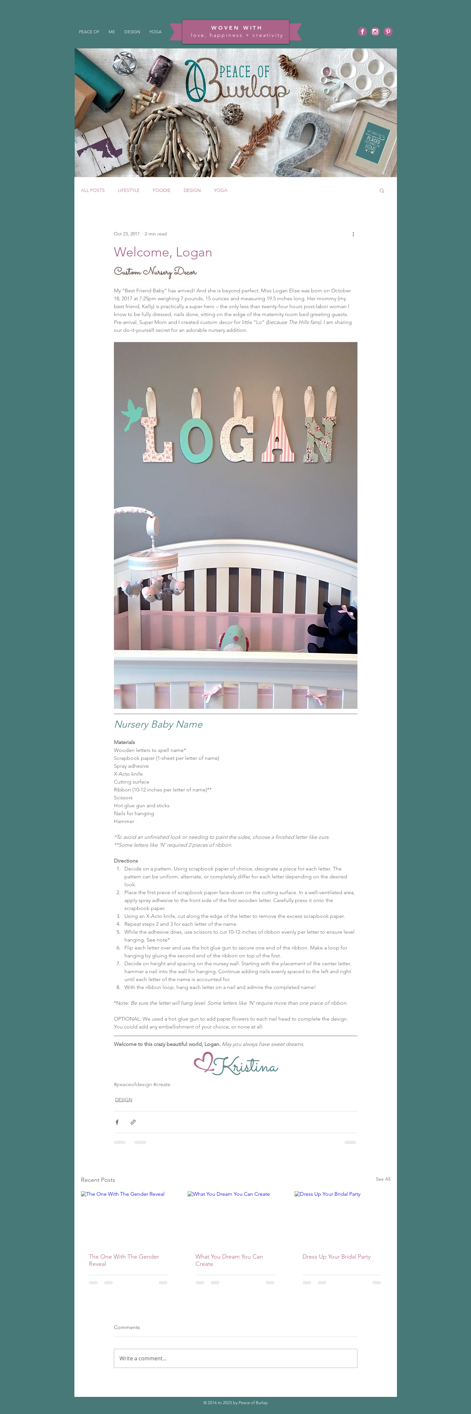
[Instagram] (375, 32)
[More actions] (353, 234)
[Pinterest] (388, 32)
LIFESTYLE (129, 190)
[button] (382, 190)
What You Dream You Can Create (229, 1260)
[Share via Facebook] (117, 1122)
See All (383, 1179)
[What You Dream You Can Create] (235, 1218)
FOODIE (161, 190)
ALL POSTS (93, 190)
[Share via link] (133, 1122)
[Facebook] (362, 32)
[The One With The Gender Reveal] (129, 1218)
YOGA (220, 190)
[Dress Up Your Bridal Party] (342, 1218)
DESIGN (192, 190)
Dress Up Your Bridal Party (336, 1256)
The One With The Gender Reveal (124, 1260)
